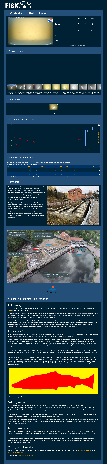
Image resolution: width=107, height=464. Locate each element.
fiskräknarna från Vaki (26, 455)
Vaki (9, 310)
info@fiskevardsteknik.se (15, 452)
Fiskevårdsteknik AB (84, 450)
